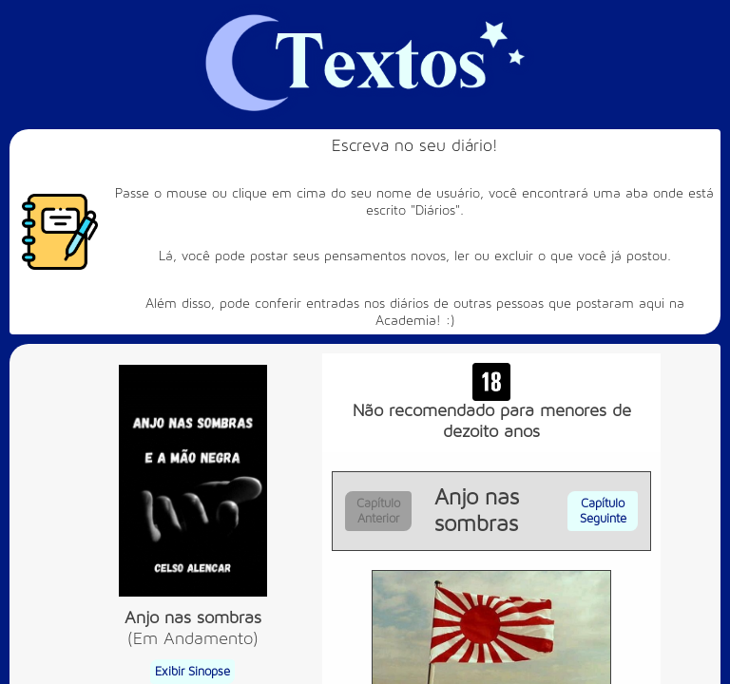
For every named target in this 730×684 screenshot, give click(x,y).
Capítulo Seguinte (603, 511)
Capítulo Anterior (378, 511)
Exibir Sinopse (192, 671)
